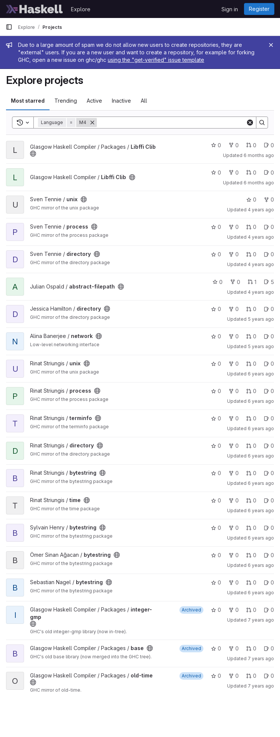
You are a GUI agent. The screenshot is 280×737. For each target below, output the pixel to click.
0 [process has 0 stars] (216, 227)
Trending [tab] (65, 100)
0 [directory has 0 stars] (216, 254)
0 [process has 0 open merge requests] (251, 227)
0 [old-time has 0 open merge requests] (251, 676)
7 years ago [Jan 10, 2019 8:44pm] (261, 686)
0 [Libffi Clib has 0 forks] (234, 145)
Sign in (229, 9)
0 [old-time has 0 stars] (216, 676)
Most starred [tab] (28, 100)
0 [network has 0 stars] (216, 336)
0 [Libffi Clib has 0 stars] (216, 145)
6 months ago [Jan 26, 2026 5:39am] (259, 155)
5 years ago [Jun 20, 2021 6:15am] (261, 346)
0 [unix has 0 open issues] (269, 363)
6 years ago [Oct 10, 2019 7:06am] (261, 565)
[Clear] (249, 122)
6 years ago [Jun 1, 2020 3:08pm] (261, 374)
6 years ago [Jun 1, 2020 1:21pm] (261, 456)
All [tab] (144, 100)
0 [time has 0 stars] (216, 500)
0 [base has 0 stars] (216, 648)
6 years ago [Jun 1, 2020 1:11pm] (261, 483)
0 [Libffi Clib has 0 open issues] (269, 145)
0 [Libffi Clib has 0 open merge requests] (251, 145)
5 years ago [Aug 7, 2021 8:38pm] (261, 319)
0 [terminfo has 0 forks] (234, 418)
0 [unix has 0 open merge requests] (251, 363)
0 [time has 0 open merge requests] (251, 500)
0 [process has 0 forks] (234, 227)
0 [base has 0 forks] (234, 648)
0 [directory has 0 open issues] (269, 254)
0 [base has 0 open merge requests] (251, 648)
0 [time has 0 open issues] (269, 500)
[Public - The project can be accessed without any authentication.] (33, 154)
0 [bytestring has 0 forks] (234, 473)
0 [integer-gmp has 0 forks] (234, 610)
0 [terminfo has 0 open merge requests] (251, 418)
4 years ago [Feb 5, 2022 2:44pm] (261, 264)
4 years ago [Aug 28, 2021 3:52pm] (261, 292)
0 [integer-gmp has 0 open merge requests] (251, 610)
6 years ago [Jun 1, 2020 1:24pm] (261, 428)
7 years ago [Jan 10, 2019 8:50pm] (261, 620)
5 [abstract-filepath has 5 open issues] (269, 282)
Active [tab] (94, 100)
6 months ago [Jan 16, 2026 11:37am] (259, 182)
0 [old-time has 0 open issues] (269, 676)
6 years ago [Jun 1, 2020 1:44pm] (261, 401)
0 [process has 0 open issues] (269, 227)
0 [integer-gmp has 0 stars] (216, 610)
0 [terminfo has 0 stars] (216, 418)
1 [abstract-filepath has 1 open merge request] (252, 282)
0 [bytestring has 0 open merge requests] (251, 473)
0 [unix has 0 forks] (269, 199)
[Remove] (92, 122)
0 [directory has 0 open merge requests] (251, 254)
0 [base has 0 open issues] (269, 648)
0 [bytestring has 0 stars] (216, 473)
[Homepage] (34, 9)
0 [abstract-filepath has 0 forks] (235, 282)
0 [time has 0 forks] (234, 500)
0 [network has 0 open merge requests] (251, 336)
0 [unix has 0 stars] (251, 199)
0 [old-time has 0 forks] (234, 676)
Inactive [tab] (121, 100)
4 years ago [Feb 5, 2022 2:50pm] (261, 209)
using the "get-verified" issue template (156, 60)
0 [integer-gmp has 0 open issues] (269, 610)
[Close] (270, 44)
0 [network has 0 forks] (234, 336)
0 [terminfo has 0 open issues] (269, 418)
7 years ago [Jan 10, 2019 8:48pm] (261, 658)
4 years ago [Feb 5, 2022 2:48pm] (261, 237)
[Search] (171, 122)
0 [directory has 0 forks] (234, 254)
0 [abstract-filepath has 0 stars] (217, 282)
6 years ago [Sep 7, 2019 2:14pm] (261, 592)
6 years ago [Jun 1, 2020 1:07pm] (261, 510)
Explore (80, 9)
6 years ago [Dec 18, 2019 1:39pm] (261, 538)
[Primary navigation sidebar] (9, 27)
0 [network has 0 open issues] (269, 336)
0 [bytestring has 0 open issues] (269, 473)
